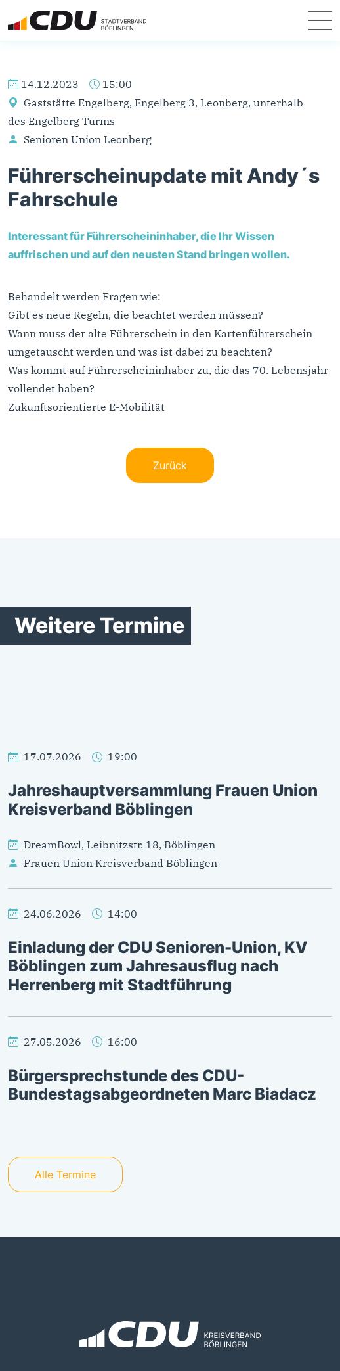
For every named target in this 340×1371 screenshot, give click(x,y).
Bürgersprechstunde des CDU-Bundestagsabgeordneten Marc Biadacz (162, 1085)
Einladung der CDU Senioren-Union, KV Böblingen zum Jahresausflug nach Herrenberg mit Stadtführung (158, 966)
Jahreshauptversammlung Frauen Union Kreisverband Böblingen (163, 800)
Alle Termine (65, 1174)
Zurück (170, 465)
